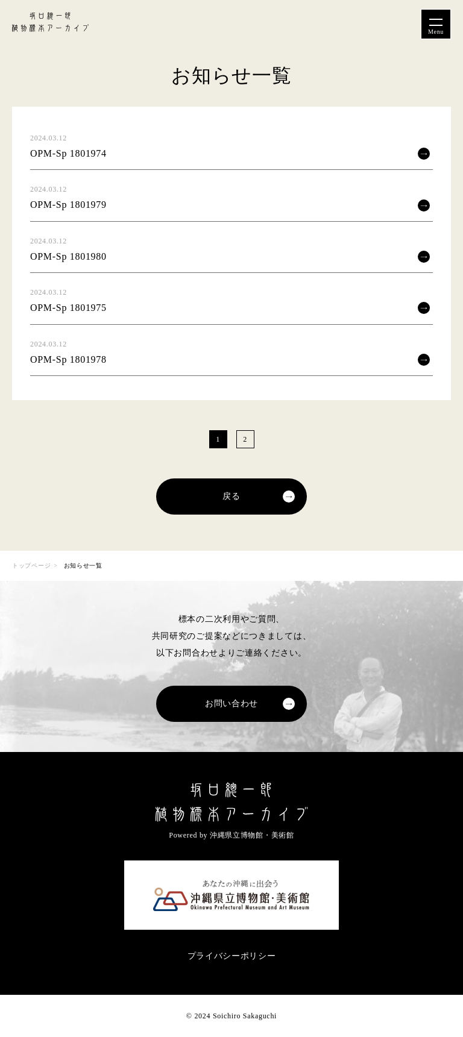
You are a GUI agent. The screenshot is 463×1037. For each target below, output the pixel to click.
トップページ (31, 565)
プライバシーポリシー (231, 955)
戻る (231, 496)
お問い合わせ (231, 703)
